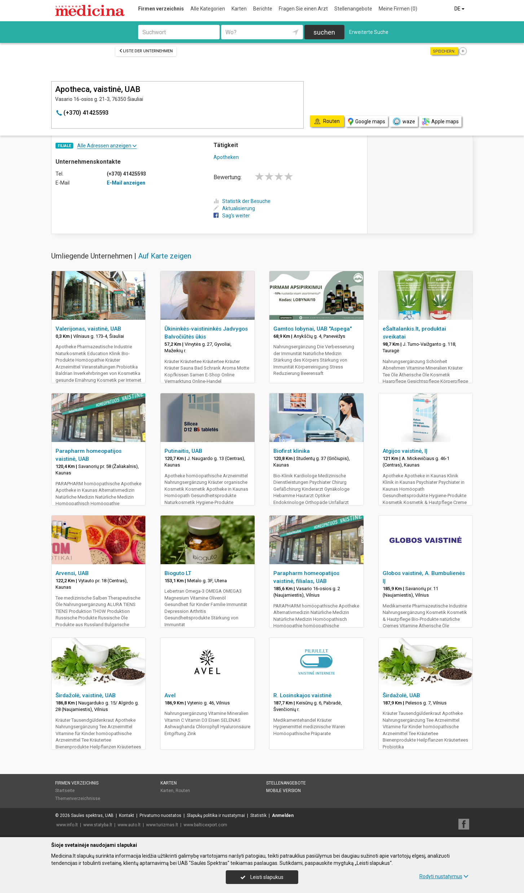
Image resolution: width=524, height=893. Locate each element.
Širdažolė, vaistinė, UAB (86, 695)
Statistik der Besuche (241, 201)
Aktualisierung (234, 208)
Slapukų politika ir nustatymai (216, 815)
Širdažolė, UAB (401, 695)
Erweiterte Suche (368, 32)
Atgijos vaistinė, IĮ (405, 451)
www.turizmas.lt (162, 824)
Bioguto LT (177, 573)
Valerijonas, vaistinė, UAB (88, 329)
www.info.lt (67, 824)
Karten (239, 9)
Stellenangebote (353, 9)
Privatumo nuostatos (160, 815)
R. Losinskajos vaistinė (302, 695)
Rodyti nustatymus (443, 876)
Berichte (262, 9)
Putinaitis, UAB (183, 451)
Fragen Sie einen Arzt (303, 9)
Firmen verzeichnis (161, 9)
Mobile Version (283, 790)
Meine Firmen (398, 9)
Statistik (258, 815)
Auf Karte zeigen (164, 256)
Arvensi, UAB (72, 573)
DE (460, 9)
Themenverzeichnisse (77, 798)
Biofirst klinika (291, 451)
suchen (324, 32)
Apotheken (226, 157)
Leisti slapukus (262, 877)
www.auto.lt (129, 824)
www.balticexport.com (205, 824)
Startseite (65, 790)
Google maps (366, 121)
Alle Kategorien (207, 9)
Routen (183, 790)
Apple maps (440, 121)
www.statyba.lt (97, 824)
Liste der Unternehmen (146, 51)
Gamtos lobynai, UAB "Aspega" (312, 329)
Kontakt (126, 815)
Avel (170, 695)
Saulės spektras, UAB (92, 815)
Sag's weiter (231, 215)
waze (403, 121)
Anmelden (283, 815)
